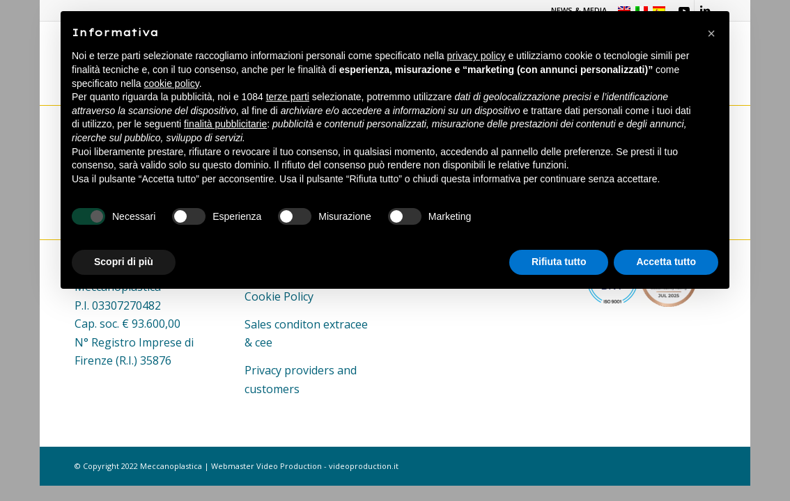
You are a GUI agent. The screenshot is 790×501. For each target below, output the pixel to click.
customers (272, 389)
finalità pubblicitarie (225, 123)
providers (309, 370)
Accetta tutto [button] (666, 261)
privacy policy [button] (476, 55)
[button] (711, 33)
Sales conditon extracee (306, 324)
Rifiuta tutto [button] (559, 261)
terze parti (287, 96)
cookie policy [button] (171, 83)
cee (263, 342)
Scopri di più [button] (123, 261)
